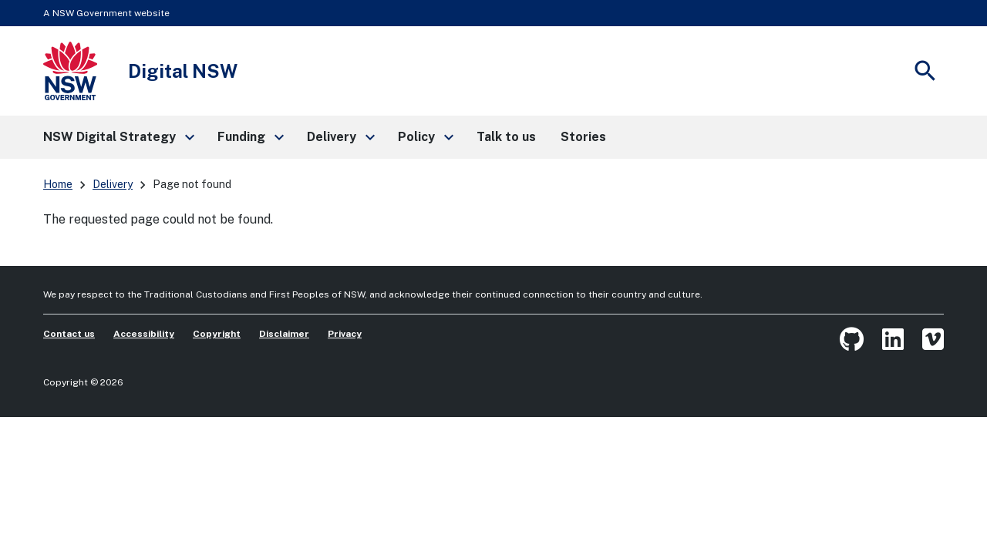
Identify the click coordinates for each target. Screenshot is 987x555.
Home (57, 184)
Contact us (69, 333)
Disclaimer (284, 333)
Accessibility (143, 333)
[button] (118, 137)
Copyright (217, 333)
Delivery (113, 184)
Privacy (345, 333)
